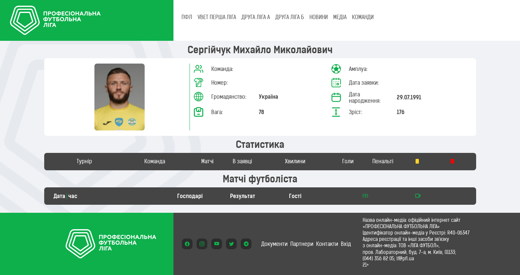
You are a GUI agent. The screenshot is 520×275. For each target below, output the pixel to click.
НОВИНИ (318, 17)
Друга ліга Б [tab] (289, 17)
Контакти (327, 244)
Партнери (301, 244)
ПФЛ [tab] (186, 17)
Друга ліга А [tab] (255, 17)
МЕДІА (340, 17)
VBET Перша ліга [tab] (217, 17)
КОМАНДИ (363, 17)
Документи (274, 244)
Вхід (346, 244)
